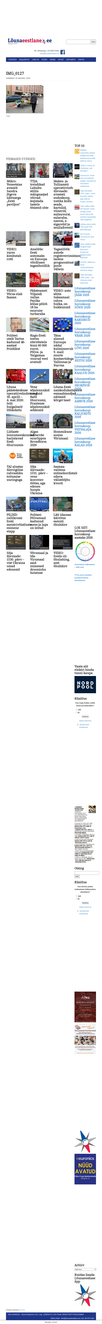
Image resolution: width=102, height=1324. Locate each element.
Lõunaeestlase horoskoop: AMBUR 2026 (84, 398)
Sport (61, 59)
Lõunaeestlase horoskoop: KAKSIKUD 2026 (84, 318)
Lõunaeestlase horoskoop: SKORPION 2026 (84, 384)
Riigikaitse (13, 64)
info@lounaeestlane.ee (49, 53)
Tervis (81, 59)
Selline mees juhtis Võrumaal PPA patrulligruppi (88, 227)
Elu (32, 64)
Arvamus (71, 59)
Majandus (24, 59)
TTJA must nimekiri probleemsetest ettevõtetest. (83, 577)
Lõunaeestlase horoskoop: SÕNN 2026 (84, 304)
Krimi (52, 59)
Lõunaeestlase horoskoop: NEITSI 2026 (84, 357)
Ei (79, 712)
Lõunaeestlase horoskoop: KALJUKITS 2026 (84, 412)
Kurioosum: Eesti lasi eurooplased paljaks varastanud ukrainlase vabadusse (88, 180)
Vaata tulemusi (85, 721)
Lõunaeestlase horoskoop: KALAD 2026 (84, 442)
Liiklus (35, 59)
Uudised (12, 59)
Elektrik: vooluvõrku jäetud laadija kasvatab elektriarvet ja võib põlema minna (87, 155)
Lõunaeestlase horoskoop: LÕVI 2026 (84, 345)
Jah (79, 710)
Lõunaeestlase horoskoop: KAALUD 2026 (84, 370)
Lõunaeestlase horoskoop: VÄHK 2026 (84, 332)
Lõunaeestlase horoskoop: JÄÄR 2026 (84, 292)
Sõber (25, 64)
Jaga (8, 116)
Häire (44, 59)
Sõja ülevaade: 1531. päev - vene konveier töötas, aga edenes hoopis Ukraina (87, 196)
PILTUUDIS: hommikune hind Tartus (87, 237)
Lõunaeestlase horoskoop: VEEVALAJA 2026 (84, 428)
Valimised (41, 64)
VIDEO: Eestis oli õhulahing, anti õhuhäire (87, 168)
